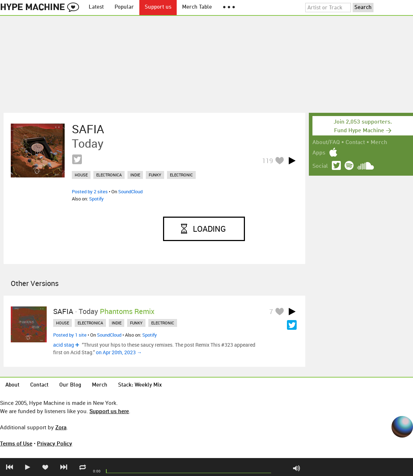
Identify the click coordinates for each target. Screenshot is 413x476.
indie (135, 174)
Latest (96, 7)
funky (155, 174)
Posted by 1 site (70, 335)
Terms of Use (16, 443)
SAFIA (88, 129)
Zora (60, 427)
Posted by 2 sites (90, 191)
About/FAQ (326, 142)
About (12, 385)
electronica (109, 174)
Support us (158, 7)
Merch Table (197, 7)
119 (267, 160)
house (81, 174)
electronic (181, 174)
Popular (124, 7)
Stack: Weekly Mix (140, 385)
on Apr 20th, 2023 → (119, 352)
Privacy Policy (54, 443)
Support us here (109, 411)
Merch (379, 142)
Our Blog (70, 385)
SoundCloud (130, 191)
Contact (355, 142)
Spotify (96, 198)
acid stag (63, 344)
